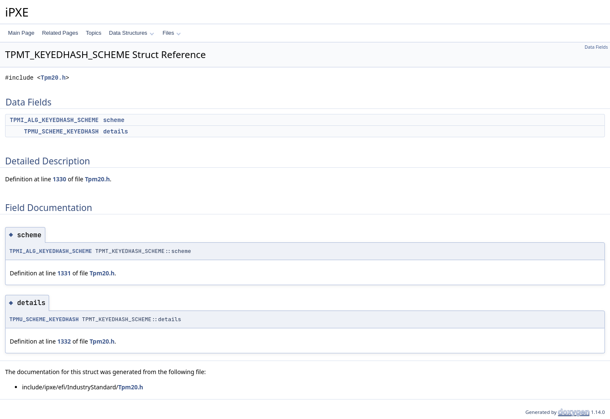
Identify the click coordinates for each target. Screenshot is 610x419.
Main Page (21, 33)
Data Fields (596, 47)
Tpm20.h (53, 78)
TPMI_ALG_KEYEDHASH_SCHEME (54, 120)
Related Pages (60, 33)
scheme (113, 120)
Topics (93, 33)
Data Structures (131, 33)
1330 (59, 179)
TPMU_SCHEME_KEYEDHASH (61, 131)
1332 (64, 341)
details (115, 131)
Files (172, 33)
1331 (64, 273)
